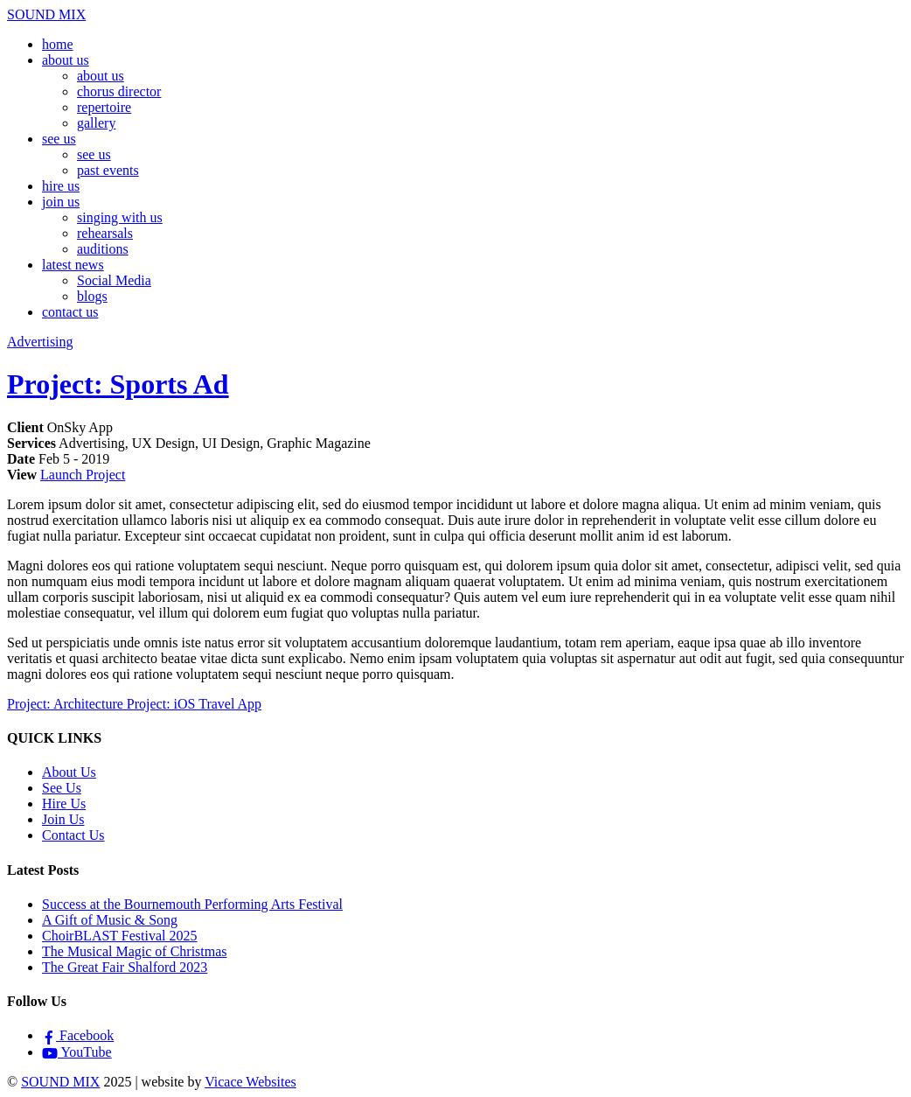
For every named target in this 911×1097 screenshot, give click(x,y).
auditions (103, 248)
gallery (96, 122)
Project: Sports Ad (118, 384)
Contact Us (73, 835)
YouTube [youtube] (77, 1052)
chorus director (119, 91)
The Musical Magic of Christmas (134, 951)
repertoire (104, 107)
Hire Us (64, 803)
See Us (61, 787)
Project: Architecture (65, 703)
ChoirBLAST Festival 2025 (120, 935)
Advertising (40, 341)
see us (59, 138)
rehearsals (105, 233)
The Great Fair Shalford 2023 (124, 967)
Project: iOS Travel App (192, 703)
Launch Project (82, 474)
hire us (61, 185)
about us (65, 59)
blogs (92, 296)
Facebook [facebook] (78, 1035)
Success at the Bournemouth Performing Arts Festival (192, 904)
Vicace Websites (250, 1081)
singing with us (120, 217)
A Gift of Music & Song (109, 919)
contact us (70, 311)
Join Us (63, 819)
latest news (73, 264)
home (57, 44)
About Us (69, 772)
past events (108, 170)
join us (61, 201)
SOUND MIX (60, 1081)
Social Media (114, 280)
